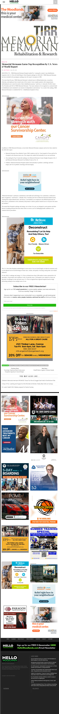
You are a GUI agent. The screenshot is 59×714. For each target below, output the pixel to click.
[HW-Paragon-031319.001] (15, 628)
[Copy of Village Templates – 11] (15, 490)
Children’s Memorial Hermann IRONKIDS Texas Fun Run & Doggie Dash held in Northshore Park (28, 380)
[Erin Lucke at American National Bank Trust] (43, 490)
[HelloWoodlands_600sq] (43, 422)
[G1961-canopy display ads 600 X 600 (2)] (30, 143)
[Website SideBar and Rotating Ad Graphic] (43, 523)
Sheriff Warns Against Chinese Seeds (43, 370)
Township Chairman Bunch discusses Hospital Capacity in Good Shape (14, 371)
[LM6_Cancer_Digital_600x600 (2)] (15, 452)
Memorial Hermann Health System (30, 365)
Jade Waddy (6, 70)
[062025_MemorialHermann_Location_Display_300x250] (29, 190)
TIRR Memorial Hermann (43, 365)
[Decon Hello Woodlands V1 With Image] (30, 263)
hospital (11, 365)
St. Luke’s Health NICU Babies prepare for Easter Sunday (18, 387)
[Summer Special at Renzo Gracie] (43, 559)
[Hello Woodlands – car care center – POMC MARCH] (15, 519)
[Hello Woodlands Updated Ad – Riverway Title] (43, 582)
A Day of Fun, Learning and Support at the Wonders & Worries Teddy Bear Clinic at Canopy (27, 384)
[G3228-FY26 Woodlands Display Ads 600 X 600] (43, 634)
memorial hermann (18, 365)
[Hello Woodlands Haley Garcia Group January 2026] (43, 460)
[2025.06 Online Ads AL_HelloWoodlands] (30, 360)
